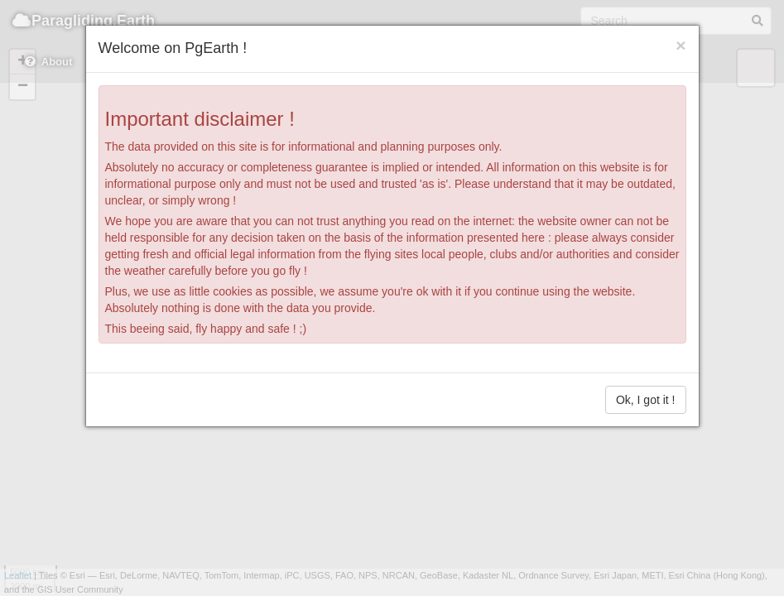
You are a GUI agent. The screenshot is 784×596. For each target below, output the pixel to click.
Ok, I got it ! (646, 399)
